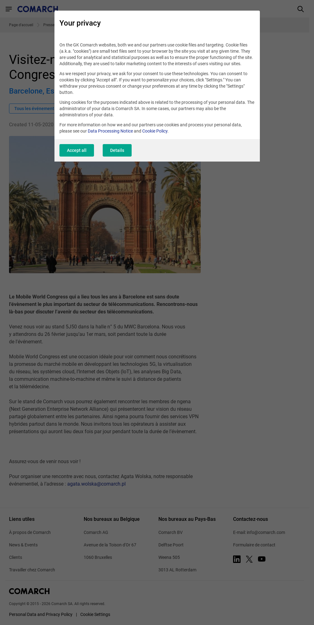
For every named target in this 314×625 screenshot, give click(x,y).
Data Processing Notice (110, 130)
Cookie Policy (154, 130)
